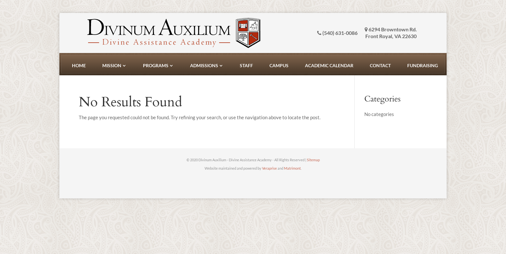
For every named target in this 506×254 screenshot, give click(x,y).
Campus (278, 65)
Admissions (204, 65)
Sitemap (313, 160)
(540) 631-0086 (337, 33)
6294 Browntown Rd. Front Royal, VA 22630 (391, 32)
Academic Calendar (329, 65)
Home (79, 65)
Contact (380, 65)
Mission (111, 65)
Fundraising (422, 65)
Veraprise (269, 168)
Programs (155, 65)
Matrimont (292, 168)
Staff (246, 65)
